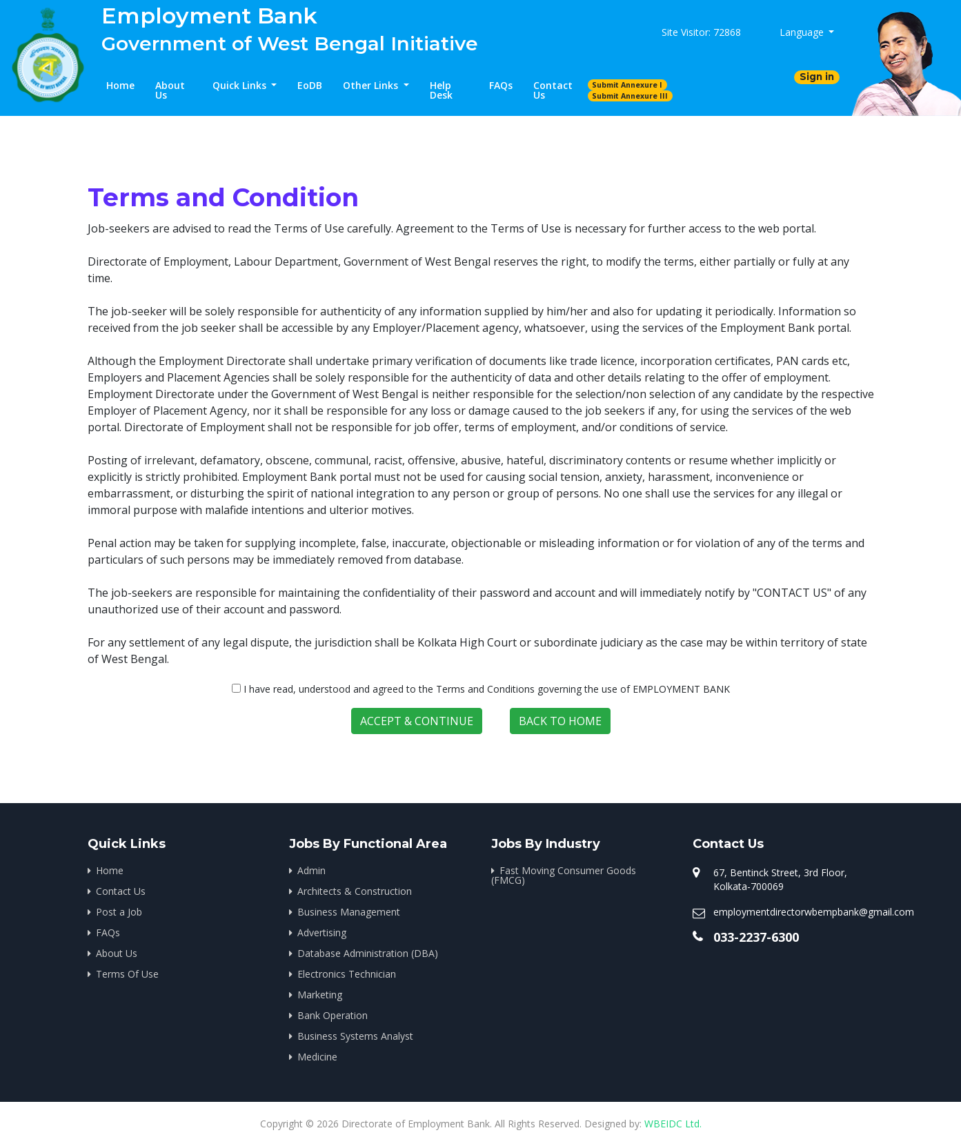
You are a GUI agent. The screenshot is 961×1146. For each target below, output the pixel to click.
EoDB (309, 85)
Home (120, 85)
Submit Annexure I (627, 85)
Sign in (817, 76)
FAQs (501, 85)
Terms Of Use (127, 973)
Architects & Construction (354, 891)
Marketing (319, 994)
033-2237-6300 (756, 937)
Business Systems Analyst (355, 1036)
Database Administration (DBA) (367, 953)
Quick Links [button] (240, 85)
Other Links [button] (372, 85)
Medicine (317, 1056)
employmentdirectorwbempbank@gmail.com (813, 911)
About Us (170, 90)
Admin (311, 870)
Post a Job (119, 911)
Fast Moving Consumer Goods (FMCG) (563, 875)
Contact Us (553, 90)
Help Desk (441, 90)
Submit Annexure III (630, 96)
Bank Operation (332, 1015)
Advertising (321, 932)
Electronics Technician (346, 973)
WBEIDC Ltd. (673, 1123)
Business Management (348, 911)
